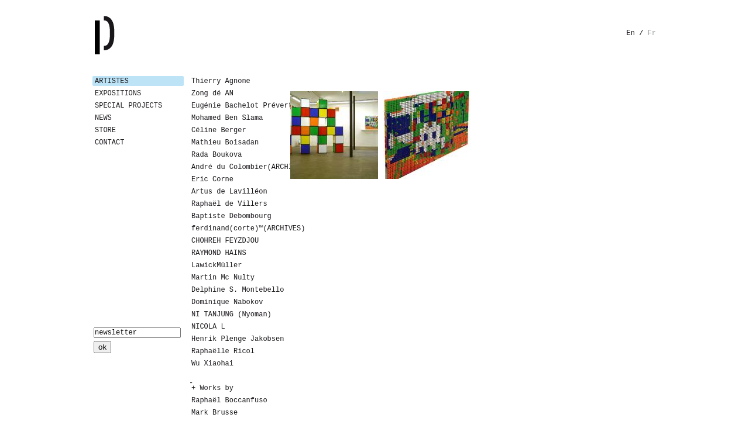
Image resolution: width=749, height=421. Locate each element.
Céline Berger (218, 130)
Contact (109, 143)
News (103, 118)
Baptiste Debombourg (231, 216)
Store (105, 130)
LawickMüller (216, 265)
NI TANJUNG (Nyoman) (231, 314)
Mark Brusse (214, 413)
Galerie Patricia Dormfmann (122, 35)
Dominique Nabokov (227, 302)
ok (102, 347)
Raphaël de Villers (229, 204)
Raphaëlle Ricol (223, 351)
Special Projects (128, 106)
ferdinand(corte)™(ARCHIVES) (235, 229)
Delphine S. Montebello (235, 290)
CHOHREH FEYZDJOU (225, 241)
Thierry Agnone (220, 81)
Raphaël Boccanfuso (229, 400)
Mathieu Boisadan (225, 143)
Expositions (118, 93)
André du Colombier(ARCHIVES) (235, 167)
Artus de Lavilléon (229, 192)
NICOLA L (208, 327)
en (631, 33)
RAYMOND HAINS (218, 253)
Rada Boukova (216, 155)
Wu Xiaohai (212, 364)
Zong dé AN (212, 93)
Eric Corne (212, 179)
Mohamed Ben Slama (227, 118)
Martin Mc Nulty (223, 278)
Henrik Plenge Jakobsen (235, 339)
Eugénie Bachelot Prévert (235, 106)
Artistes (112, 81)
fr (652, 33)
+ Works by (212, 388)
